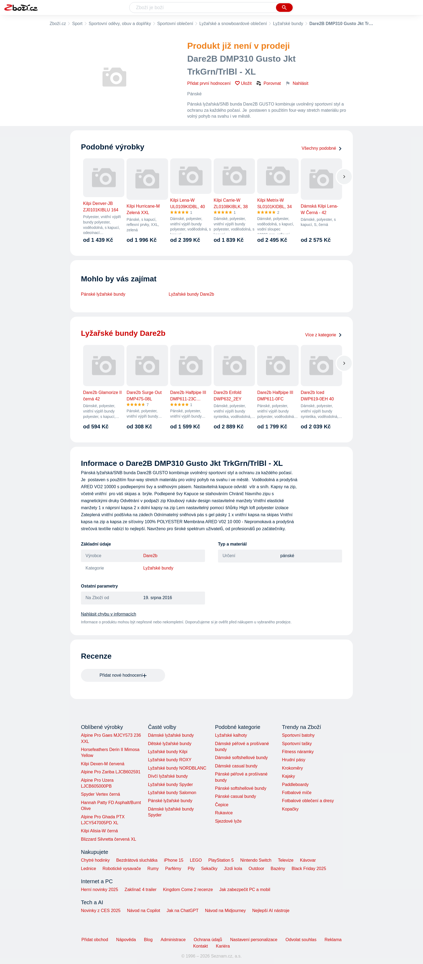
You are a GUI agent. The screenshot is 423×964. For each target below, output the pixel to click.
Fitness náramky (297, 751)
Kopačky (290, 809)
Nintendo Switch (256, 860)
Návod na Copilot (143, 910)
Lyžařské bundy (288, 23)
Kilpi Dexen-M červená (102, 764)
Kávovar (308, 860)
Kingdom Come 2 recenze (188, 889)
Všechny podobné (322, 148)
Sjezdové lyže (228, 821)
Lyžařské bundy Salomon (172, 792)
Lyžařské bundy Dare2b (191, 294)
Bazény (278, 868)
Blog (148, 939)
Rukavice (224, 813)
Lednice (88, 868)
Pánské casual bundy (235, 796)
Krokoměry (292, 768)
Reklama (333, 939)
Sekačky (209, 868)
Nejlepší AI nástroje (270, 910)
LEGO (196, 860)
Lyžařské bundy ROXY (169, 759)
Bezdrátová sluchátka (137, 860)
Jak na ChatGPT (182, 910)
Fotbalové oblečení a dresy (308, 800)
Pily (191, 868)
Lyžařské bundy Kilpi (167, 751)
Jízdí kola (233, 868)
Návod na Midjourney (225, 910)
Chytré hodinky (95, 860)
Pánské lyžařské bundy (103, 294)
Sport (77, 23)
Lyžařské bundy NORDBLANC (177, 768)
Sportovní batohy (298, 735)
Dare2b (150, 555)
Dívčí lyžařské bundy (168, 776)
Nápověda (126, 939)
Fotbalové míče (296, 792)
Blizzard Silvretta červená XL (108, 839)
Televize (286, 860)
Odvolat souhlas (300, 939)
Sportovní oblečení (175, 23)
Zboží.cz (58, 23)
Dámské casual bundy (236, 766)
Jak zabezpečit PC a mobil (244, 889)
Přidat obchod (94, 939)
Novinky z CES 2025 (101, 910)
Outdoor (256, 868)
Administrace (173, 939)
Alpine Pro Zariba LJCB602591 (111, 772)
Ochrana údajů (208, 939)
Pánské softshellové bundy (240, 788)
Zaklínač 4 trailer (140, 889)
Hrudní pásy (293, 759)
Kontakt (200, 946)
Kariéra (223, 946)
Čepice (221, 804)
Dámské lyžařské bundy (171, 735)
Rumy (153, 868)
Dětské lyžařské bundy (169, 743)
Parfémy (173, 868)
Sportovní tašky (297, 743)
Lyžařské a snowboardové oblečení (233, 23)
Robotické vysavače (122, 868)
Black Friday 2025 (309, 868)
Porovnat (268, 83)
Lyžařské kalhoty (231, 735)
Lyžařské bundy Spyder (170, 784)
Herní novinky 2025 (99, 889)
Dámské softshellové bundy (241, 757)
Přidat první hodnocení (209, 83)
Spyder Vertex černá (100, 794)
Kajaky (288, 776)
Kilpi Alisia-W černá (99, 831)
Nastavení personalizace (253, 939)
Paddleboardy (295, 784)
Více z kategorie (323, 335)
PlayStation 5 (221, 860)
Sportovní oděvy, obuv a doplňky (120, 23)
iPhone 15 (173, 860)
